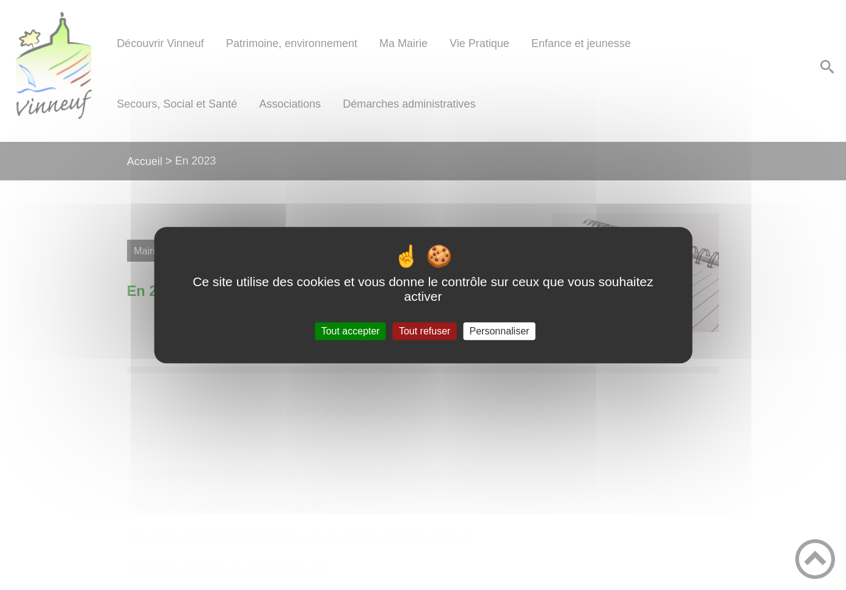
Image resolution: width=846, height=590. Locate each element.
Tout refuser (424, 331)
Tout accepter (350, 331)
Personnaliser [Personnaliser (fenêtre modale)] (500, 331)
